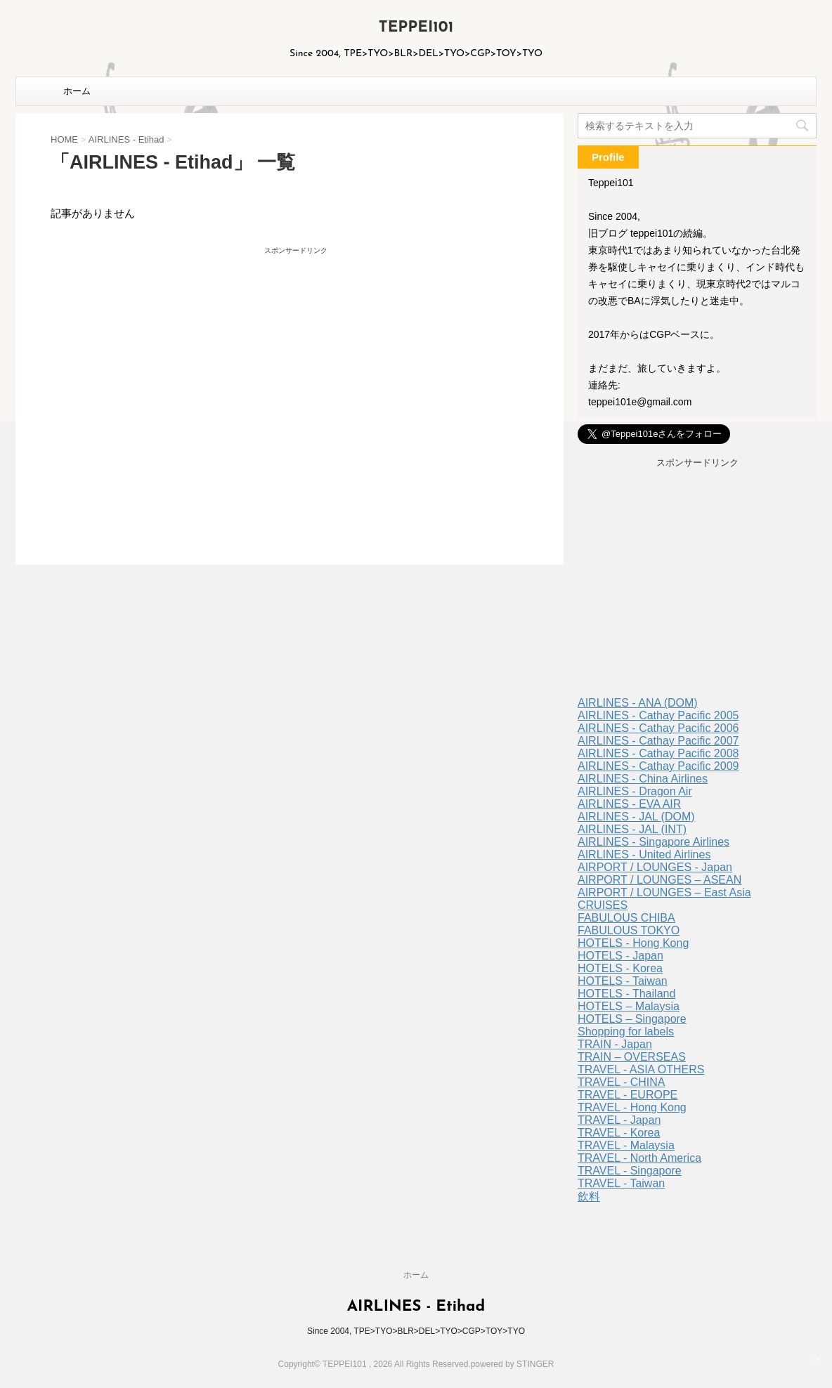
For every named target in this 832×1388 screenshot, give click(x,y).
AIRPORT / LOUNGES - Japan (655, 867)
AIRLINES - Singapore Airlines (653, 842)
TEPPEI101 (416, 28)
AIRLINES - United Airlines (644, 854)
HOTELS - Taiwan (623, 981)
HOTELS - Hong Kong (633, 943)
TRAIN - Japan (615, 1044)
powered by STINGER (512, 1364)
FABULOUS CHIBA (626, 918)
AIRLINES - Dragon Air (635, 791)
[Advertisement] (174, 380)
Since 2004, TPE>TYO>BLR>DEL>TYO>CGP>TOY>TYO (416, 1331)
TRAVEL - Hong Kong (632, 1107)
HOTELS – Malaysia (629, 1006)
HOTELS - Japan (620, 956)
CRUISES (603, 905)
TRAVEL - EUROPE (627, 1095)
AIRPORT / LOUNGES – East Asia (664, 892)
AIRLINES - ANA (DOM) (638, 703)
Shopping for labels (626, 1031)
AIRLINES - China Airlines (643, 779)
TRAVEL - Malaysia (626, 1145)
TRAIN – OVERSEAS (632, 1057)
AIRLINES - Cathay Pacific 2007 (658, 741)
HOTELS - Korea (620, 968)
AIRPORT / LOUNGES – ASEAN (659, 880)
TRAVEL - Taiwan (621, 1183)
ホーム (77, 91)
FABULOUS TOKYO (629, 930)
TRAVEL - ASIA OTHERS (641, 1069)
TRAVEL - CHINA (621, 1082)
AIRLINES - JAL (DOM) (636, 817)
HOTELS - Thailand (626, 994)
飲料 (589, 1197)
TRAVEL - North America (639, 1158)
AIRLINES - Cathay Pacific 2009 (658, 766)
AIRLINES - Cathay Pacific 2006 (658, 728)
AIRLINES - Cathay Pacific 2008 (658, 753)
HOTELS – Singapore (632, 1019)
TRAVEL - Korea (619, 1133)
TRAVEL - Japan (619, 1120)
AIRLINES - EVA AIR (629, 804)
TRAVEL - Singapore (630, 1171)
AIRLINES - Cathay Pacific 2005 (658, 715)
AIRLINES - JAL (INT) (632, 829)
